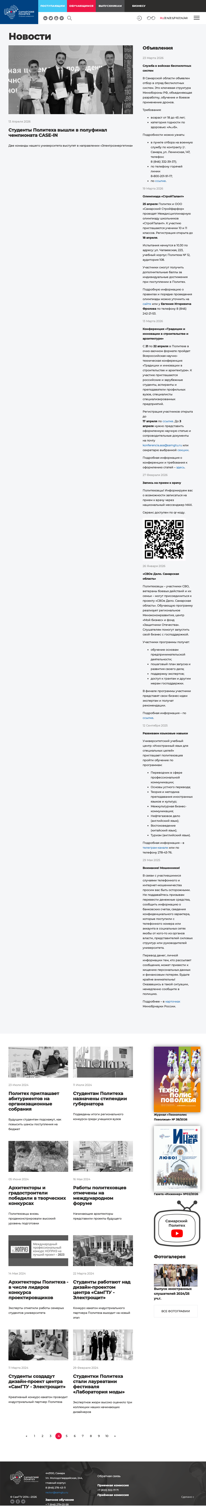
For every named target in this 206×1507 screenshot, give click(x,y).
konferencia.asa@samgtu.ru (162, 445)
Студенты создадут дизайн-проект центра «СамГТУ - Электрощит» (37, 1381)
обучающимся (81, 5)
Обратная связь (109, 1476)
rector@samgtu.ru (56, 1492)
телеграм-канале (155, 847)
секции (182, 450)
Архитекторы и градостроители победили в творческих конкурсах (37, 1195)
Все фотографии (175, 1311)
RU (162, 18)
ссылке (160, 181)
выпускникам (110, 5)
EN (167, 18)
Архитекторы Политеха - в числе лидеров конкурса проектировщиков (38, 1289)
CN (181, 18)
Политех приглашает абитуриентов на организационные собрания (33, 1101)
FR (176, 18)
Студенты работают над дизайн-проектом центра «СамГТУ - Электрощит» (101, 1289)
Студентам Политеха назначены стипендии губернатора (100, 1099)
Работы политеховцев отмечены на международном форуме (99, 1195)
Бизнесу (139, 5)
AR (186, 18)
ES (171, 18)
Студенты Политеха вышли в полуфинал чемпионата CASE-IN (57, 132)
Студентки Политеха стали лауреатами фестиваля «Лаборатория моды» (99, 1384)
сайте (147, 304)
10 (106, 1436)
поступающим (52, 5)
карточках (172, 1001)
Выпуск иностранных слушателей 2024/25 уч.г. (173, 1293)
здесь (180, 467)
